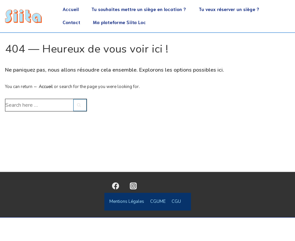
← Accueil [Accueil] (43, 87)
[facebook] (115, 186)
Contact (71, 22)
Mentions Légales (126, 201)
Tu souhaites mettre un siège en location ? (138, 9)
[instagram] (133, 186)
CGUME (158, 201)
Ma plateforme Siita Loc (119, 22)
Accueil (71, 9)
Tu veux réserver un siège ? (229, 9)
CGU (176, 201)
